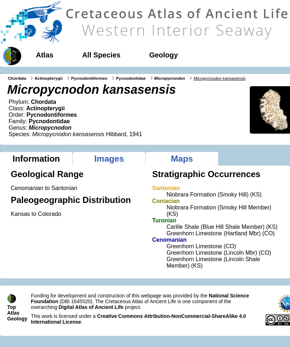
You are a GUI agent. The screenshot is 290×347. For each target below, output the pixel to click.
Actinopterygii (48, 78)
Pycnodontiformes (89, 78)
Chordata (17, 78)
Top (11, 307)
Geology (163, 55)
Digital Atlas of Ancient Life (91, 307)
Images (109, 158)
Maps (182, 158)
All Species (101, 55)
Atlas (44, 55)
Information (36, 158)
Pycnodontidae (131, 78)
